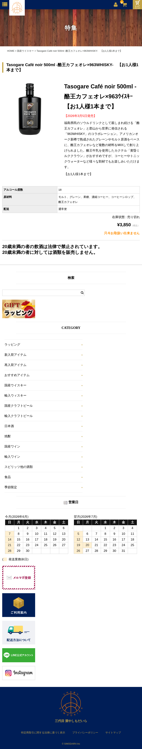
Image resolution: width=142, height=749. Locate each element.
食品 (7, 477)
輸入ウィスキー (15, 395)
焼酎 (7, 436)
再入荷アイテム (15, 365)
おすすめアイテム (17, 375)
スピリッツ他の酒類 (18, 467)
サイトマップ (113, 732)
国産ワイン (12, 446)
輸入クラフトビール (18, 416)
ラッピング (12, 344)
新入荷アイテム (15, 355)
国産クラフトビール (18, 405)
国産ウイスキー (15, 385)
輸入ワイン (12, 456)
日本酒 (9, 426)
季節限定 (10, 487)
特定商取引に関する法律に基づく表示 (43, 732)
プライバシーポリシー (85, 732)
